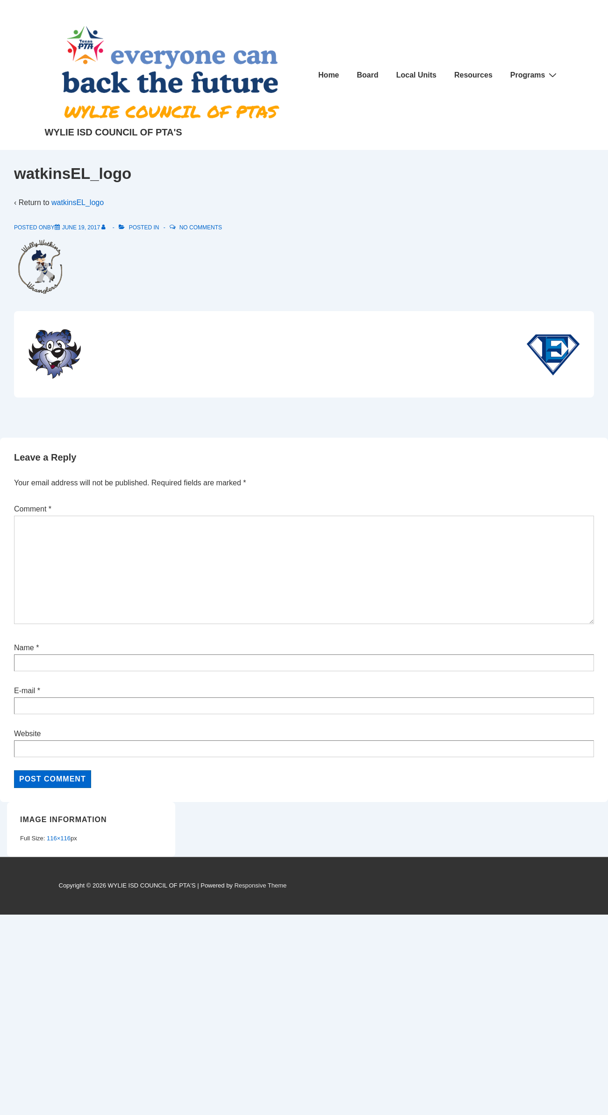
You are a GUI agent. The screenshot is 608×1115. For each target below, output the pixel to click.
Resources (473, 75)
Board (368, 75)
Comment (32, 509)
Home (328, 75)
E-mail (24, 691)
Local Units (416, 75)
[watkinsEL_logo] (81, 227)
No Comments (200, 227)
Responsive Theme (260, 885)
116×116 (59, 838)
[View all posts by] (105, 227)
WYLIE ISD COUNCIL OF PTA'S (113, 132)
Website (27, 734)
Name (24, 648)
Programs (534, 74)
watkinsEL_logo (77, 202)
